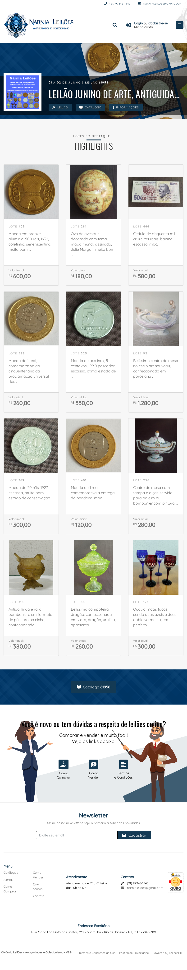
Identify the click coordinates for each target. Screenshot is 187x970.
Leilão (60, 107)
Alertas (8, 880)
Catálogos (11, 872)
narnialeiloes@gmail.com (160, 3)
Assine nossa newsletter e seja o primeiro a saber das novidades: (93, 823)
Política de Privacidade (134, 953)
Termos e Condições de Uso (97, 953)
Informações (126, 107)
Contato (38, 896)
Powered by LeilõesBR (167, 953)
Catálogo (90, 107)
